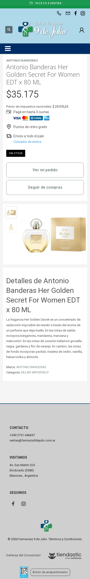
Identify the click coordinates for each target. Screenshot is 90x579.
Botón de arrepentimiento (50, 572)
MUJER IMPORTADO (35, 372)
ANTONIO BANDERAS (31, 367)
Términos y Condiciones (65, 539)
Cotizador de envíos (27, 142)
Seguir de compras (45, 187)
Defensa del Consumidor (23, 555)
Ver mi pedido (45, 170)
